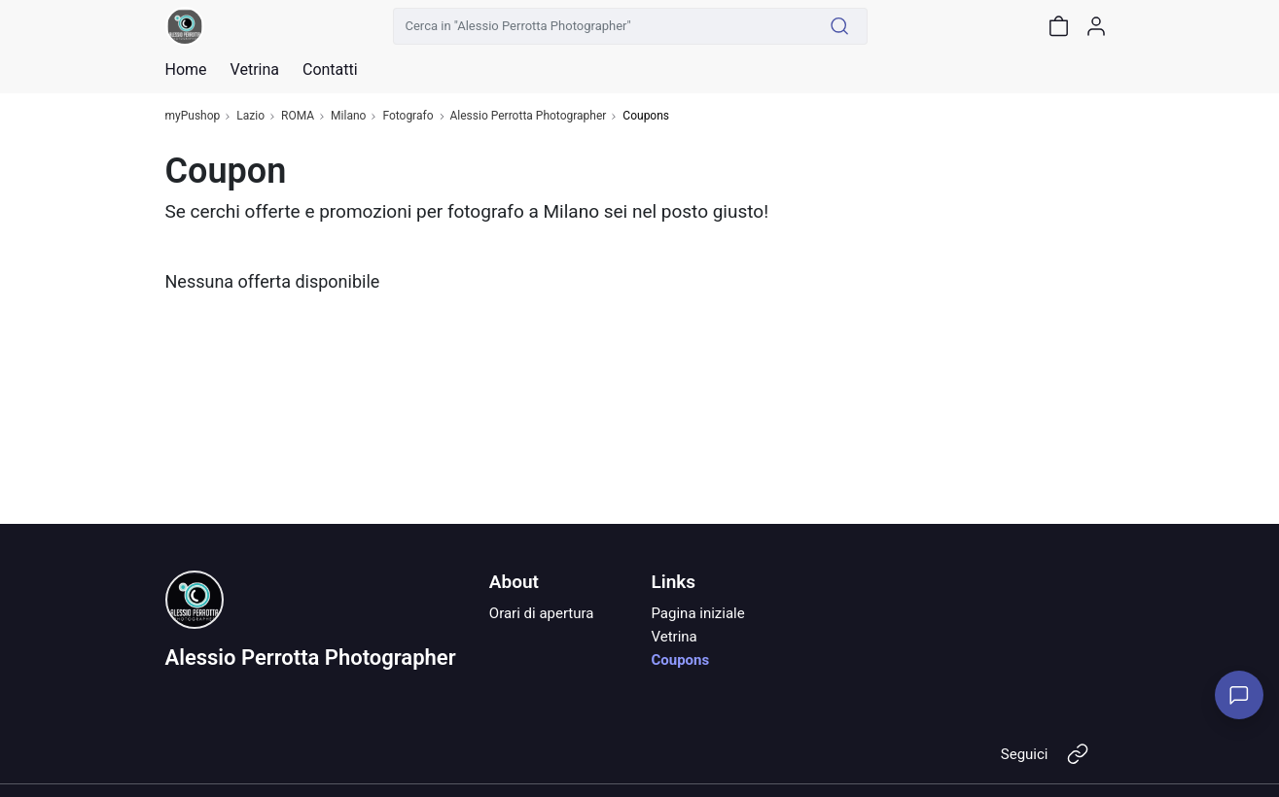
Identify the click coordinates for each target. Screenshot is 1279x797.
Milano (348, 116)
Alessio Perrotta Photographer (528, 116)
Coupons (680, 660)
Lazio (250, 116)
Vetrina (673, 636)
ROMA (297, 116)
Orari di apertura (541, 613)
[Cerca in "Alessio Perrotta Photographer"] (603, 26)
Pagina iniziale (697, 613)
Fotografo (407, 116)
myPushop (193, 116)
